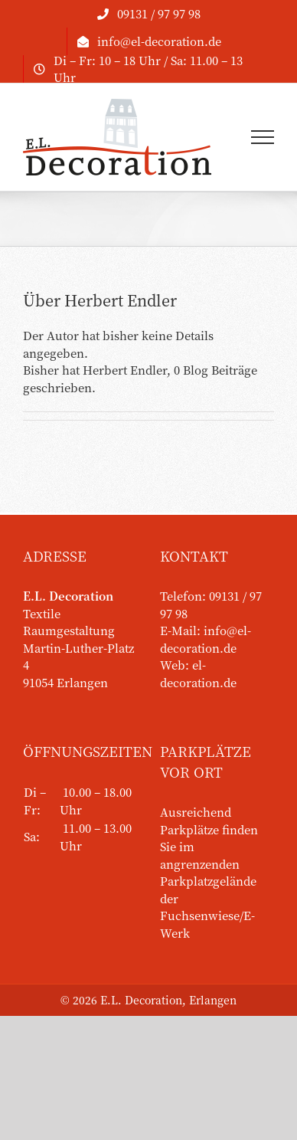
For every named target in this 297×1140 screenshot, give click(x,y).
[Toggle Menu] (263, 137)
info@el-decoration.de (205, 639)
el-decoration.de (198, 673)
